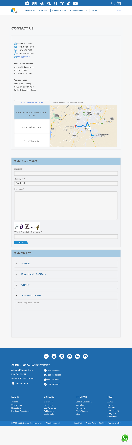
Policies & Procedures (20, 411)
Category (19, 179)
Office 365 (55, 3)
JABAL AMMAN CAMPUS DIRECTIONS (68, 102)
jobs (27, 3)
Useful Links (49, 414)
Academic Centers (31, 296)
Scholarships (16, 405)
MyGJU (69, 3)
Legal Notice (79, 423)
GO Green (48, 402)
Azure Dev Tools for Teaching (48, 3)
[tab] (66, 263)
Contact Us (112, 417)
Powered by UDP (114, 423)
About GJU (29, 10)
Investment (48, 405)
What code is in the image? (28, 232)
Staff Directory (113, 411)
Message (19, 189)
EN (118, 10)
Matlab (41, 3)
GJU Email (75, 3)
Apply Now (111, 414)
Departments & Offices (33, 274)
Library (34, 3)
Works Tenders (82, 411)
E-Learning (62, 3)
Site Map (102, 423)
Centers (25, 285)
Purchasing (80, 408)
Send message (21, 243)
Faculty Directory (111, 406)
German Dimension (78, 10)
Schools (25, 264)
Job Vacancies (50, 408)
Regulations (16, 408)
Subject (18, 169)
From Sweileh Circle (31, 127)
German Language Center (27, 303)
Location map (21, 383)
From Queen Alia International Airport (31, 114)
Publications (49, 411)
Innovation (80, 405)
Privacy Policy (91, 423)
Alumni (110, 402)
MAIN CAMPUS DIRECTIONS (32, 102)
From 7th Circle (31, 141)
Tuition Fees (16, 402)
